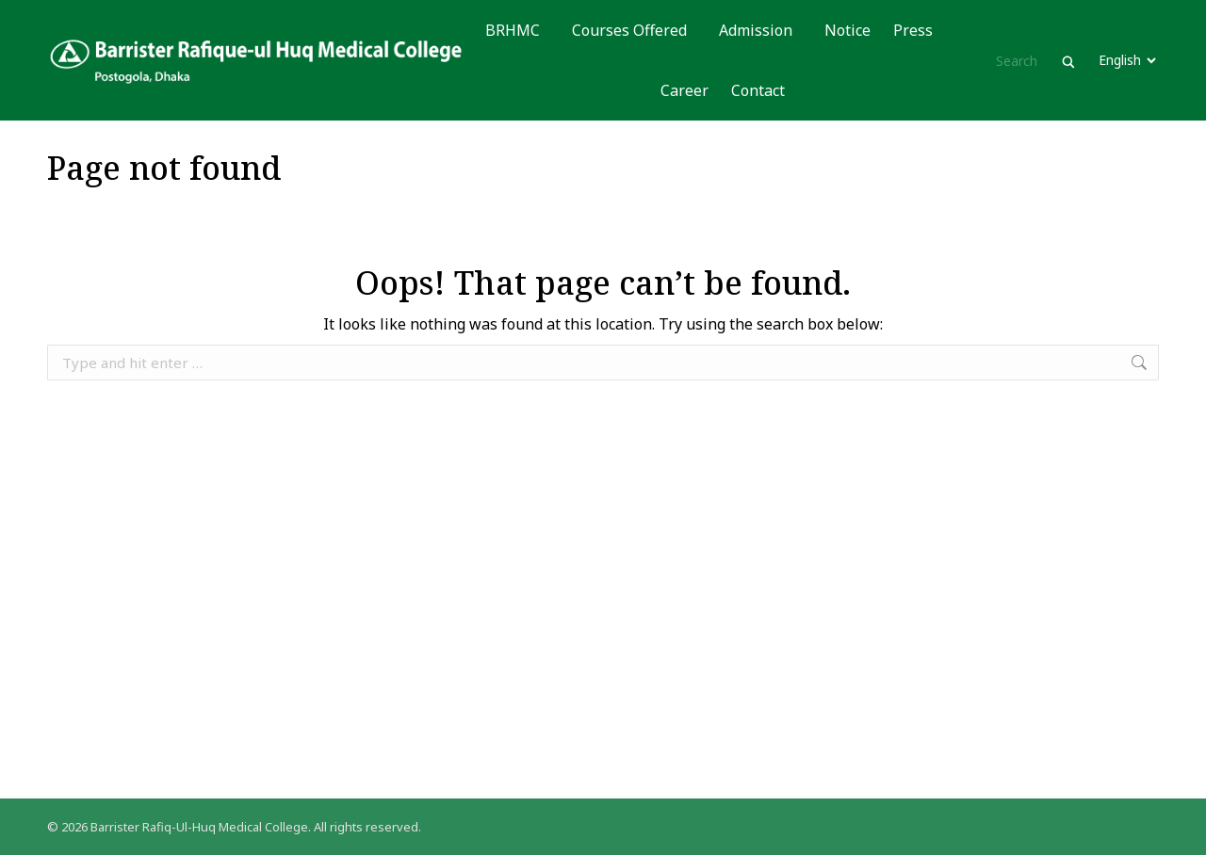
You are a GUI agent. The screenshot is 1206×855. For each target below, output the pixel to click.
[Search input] (1026, 60)
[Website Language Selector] (1127, 60)
